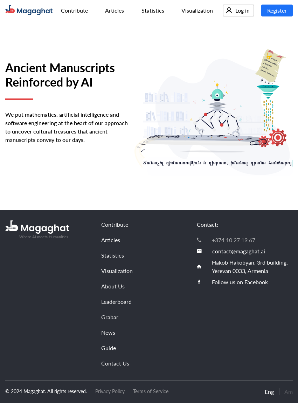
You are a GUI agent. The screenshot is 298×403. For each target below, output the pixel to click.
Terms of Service (150, 391)
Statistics (152, 10)
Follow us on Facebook (240, 282)
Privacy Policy (110, 391)
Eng (269, 391)
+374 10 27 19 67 (233, 240)
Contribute (74, 10)
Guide (108, 347)
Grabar (109, 317)
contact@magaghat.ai (238, 251)
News (108, 332)
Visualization (197, 10)
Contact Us (115, 363)
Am (288, 391)
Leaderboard (116, 301)
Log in (238, 10)
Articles (114, 10)
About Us (113, 286)
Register (277, 10)
